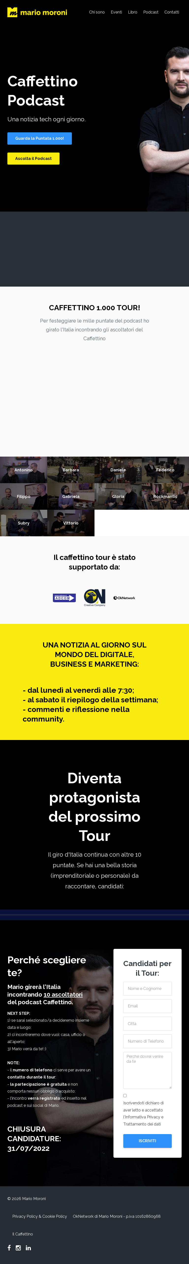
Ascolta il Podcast (33, 158)
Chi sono (97, 12)
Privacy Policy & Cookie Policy (39, 1216)
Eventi (116, 12)
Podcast (150, 12)
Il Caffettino (22, 1234)
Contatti (171, 12)
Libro (132, 12)
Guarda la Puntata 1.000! (39, 138)
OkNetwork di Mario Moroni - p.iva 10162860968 (117, 1216)
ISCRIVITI (147, 1141)
